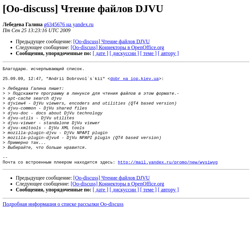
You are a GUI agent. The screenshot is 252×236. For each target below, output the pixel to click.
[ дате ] (100, 53)
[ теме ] (148, 53)
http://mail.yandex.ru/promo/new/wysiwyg (168, 182)
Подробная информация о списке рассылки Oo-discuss (63, 223)
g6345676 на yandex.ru (69, 24)
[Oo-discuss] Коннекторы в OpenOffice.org (117, 47)
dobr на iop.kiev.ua (134, 81)
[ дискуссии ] (124, 53)
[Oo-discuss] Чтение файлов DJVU (111, 41)
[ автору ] (168, 53)
